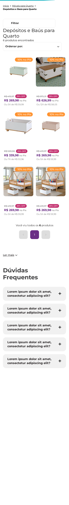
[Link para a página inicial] (6, 6)
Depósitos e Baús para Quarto (20, 9)
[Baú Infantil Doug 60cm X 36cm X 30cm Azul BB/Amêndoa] (50, 192)
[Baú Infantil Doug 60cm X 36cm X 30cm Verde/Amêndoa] (18, 82)
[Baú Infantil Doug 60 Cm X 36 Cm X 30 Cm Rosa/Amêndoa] (50, 137)
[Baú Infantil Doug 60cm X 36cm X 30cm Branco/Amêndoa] (18, 137)
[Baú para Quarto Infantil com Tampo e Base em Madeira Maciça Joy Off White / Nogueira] (50, 82)
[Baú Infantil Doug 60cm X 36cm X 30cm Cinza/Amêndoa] (18, 192)
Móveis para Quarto (23, 6)
